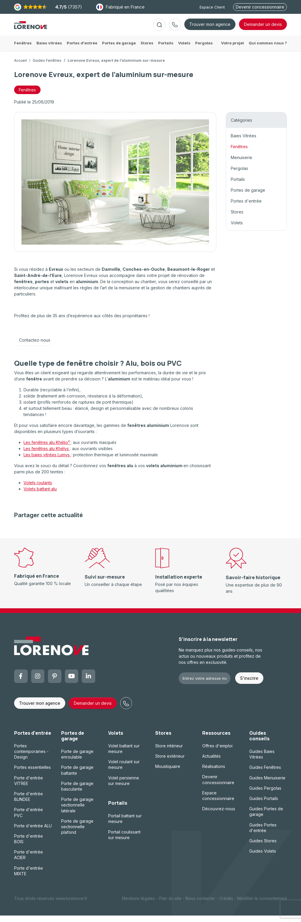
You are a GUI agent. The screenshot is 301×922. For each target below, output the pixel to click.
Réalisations (213, 772)
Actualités (211, 762)
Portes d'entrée (246, 207)
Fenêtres (239, 153)
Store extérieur (170, 762)
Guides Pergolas (265, 794)
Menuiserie (241, 163)
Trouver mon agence (209, 27)
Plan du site (170, 904)
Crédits (226, 904)
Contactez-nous (34, 346)
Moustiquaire (167, 772)
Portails (238, 185)
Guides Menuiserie (267, 784)
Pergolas (239, 174)
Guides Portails (263, 804)
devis (263, 27)
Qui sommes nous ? (268, 49)
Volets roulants (38, 489)
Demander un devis (93, 709)
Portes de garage (248, 196)
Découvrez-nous (218, 815)
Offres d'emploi (217, 752)
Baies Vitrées (243, 142)
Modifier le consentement (262, 904)
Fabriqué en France (120, 7)
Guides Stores (263, 847)
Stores (237, 218)
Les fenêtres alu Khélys (47, 454)
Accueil (20, 67)
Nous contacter (200, 904)
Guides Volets (262, 857)
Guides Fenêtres (47, 67)
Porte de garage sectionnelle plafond (77, 833)
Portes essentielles (32, 773)
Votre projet (232, 49)
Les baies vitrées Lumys (47, 461)
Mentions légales (138, 904)
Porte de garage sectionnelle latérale (77, 811)
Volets (237, 229)
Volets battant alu (40, 495)
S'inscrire (249, 684)
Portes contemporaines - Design (31, 758)
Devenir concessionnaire (260, 6)
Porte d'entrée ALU (33, 832)
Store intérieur (169, 752)
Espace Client (212, 7)
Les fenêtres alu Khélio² (47, 448)
